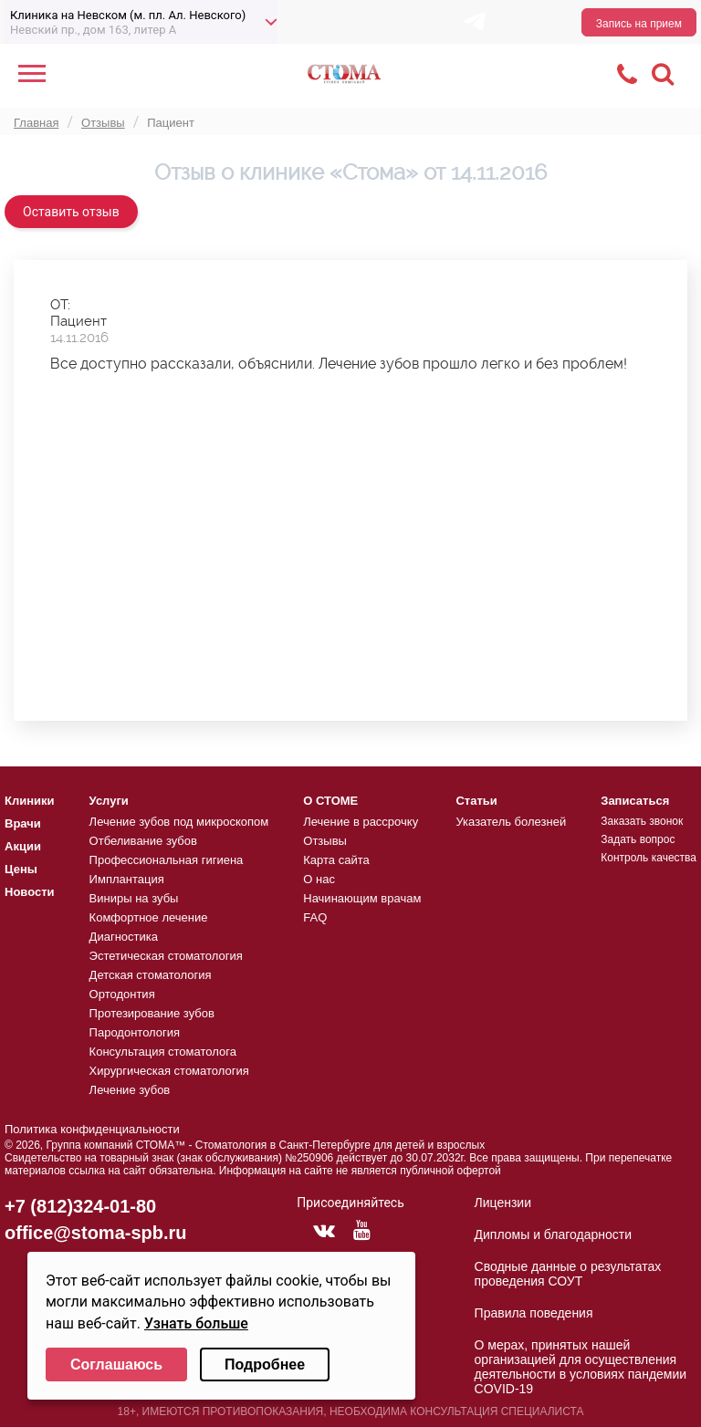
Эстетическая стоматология (166, 956)
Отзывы (325, 841)
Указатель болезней (510, 821)
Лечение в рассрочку (360, 821)
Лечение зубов (130, 1090)
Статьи (476, 800)
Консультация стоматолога (162, 1051)
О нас (319, 879)
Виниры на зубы (134, 898)
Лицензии (503, 1202)
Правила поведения (534, 1313)
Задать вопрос (638, 839)
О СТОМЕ (330, 800)
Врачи (23, 823)
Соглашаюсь (116, 1364)
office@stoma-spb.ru (96, 1233)
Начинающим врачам (362, 898)
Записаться (635, 800)
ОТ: (60, 305)
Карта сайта (336, 860)
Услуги (109, 800)
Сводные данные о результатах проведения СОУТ (568, 1273)
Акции (23, 846)
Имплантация (126, 879)
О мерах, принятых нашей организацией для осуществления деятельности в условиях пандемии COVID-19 (581, 1367)
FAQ (315, 917)
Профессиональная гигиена (166, 860)
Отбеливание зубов (143, 841)
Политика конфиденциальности (92, 1129)
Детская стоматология (150, 975)
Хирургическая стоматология (169, 1071)
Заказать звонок (642, 821)
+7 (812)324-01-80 (80, 1206)
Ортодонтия (122, 994)
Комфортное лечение (148, 917)
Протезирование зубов (151, 1013)
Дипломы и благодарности (553, 1234)
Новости (30, 892)
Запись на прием (639, 23)
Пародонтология (135, 1032)
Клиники (30, 800)
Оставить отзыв (71, 211)
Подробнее (265, 1364)
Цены (21, 869)
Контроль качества (648, 857)
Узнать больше (196, 1323)
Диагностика (123, 936)
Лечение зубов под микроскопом (179, 821)
